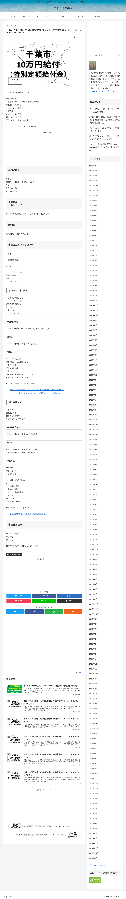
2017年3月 (93, 709)
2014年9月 (93, 858)
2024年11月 (93, 250)
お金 (8, 554)
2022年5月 (93, 400)
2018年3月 (93, 649)
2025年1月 (93, 240)
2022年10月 (93, 375)
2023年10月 (93, 315)
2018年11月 (93, 609)
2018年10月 (93, 614)
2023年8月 (93, 325)
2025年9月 (93, 201)
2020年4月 (93, 524)
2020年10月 (93, 495)
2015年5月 (93, 818)
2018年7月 (93, 629)
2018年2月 (93, 654)
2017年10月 (93, 674)
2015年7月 (93, 808)
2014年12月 (93, 843)
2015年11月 (93, 788)
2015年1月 (93, 838)
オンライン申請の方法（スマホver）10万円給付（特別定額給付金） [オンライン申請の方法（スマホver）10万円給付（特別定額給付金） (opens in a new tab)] (36, 393)
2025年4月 (93, 226)
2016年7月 (93, 749)
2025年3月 (93, 231)
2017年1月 (93, 719)
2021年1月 (93, 480)
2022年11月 (93, 370)
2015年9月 (93, 798)
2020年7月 (93, 510)
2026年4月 (93, 166)
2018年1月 (93, 659)
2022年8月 (93, 385)
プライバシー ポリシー (98, 865)
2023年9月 (93, 320)
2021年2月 (93, 475)
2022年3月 (93, 410)
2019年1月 (93, 599)
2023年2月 (93, 355)
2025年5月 (93, 221)
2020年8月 (93, 504)
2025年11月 (93, 191)
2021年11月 (93, 430)
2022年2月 (93, 415)
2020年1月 (93, 539)
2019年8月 (93, 564)
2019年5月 (93, 579)
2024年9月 (93, 260)
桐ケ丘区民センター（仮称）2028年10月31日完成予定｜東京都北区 (104, 137)
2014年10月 (93, 853)
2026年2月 (93, 176)
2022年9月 (93, 380)
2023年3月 (93, 350)
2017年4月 (93, 704)
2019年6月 (93, 574)
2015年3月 (93, 828)
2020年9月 (93, 500)
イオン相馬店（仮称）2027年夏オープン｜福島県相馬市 (104, 110)
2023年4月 (93, 345)
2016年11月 (93, 729)
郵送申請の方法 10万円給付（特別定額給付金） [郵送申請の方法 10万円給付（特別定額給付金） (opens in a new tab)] (28, 514)
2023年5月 (93, 340)
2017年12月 (93, 664)
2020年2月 (93, 534)
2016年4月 (93, 763)
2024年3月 (93, 290)
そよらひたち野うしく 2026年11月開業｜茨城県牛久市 (104, 129)
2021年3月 (93, 470)
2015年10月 (93, 793)
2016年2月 (93, 773)
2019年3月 (93, 589)
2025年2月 (93, 236)
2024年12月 (93, 246)
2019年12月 (93, 544)
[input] (105, 55)
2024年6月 (93, 275)
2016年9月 (93, 739)
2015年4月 (93, 823)
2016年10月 (93, 734)
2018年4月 (93, 644)
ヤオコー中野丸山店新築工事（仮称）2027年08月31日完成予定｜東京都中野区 (104, 147)
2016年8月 (93, 744)
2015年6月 (93, 813)
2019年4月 (93, 584)
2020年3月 (93, 529)
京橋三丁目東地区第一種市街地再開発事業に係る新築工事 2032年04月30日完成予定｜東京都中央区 (104, 120)
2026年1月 (93, 181)
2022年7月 (93, 390)
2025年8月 (93, 206)
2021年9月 (93, 440)
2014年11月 (93, 848)
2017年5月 (93, 699)
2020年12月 (93, 485)
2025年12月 (93, 186)
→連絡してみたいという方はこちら (102, 91)
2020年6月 (93, 514)
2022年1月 (93, 420)
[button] (119, 55)
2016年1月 (93, 778)
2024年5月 (93, 280)
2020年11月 (93, 490)
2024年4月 (93, 285)
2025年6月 (93, 216)
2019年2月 (93, 594)
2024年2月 (93, 295)
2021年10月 (93, 435)
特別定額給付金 (17, 554)
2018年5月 (93, 639)
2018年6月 (93, 634)
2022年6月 (93, 395)
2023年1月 (93, 360)
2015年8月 (93, 803)
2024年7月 (93, 270)
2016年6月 (93, 754)
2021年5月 (93, 460)
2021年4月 (93, 465)
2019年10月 (93, 554)
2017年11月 (93, 669)
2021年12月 (93, 425)
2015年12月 (93, 783)
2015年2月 (93, 833)
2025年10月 (93, 196)
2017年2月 (93, 714)
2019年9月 (93, 559)
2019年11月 (93, 549)
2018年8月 (93, 624)
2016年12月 (93, 724)
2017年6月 (93, 694)
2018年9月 (93, 619)
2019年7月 (93, 569)
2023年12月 (93, 305)
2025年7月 (93, 211)
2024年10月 (93, 256)
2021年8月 (93, 445)
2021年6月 (93, 455)
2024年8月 (93, 265)
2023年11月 (93, 310)
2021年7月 (93, 450)
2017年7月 (93, 689)
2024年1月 (93, 300)
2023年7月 (93, 330)
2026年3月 (93, 171)
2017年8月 (93, 684)
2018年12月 (93, 604)
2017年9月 (93, 679)
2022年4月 (93, 405)
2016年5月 (93, 759)
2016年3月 (93, 769)
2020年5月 (93, 519)
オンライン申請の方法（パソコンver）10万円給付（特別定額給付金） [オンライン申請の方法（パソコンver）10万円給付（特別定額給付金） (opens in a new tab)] (37, 390)
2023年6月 (93, 335)
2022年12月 (93, 365)
